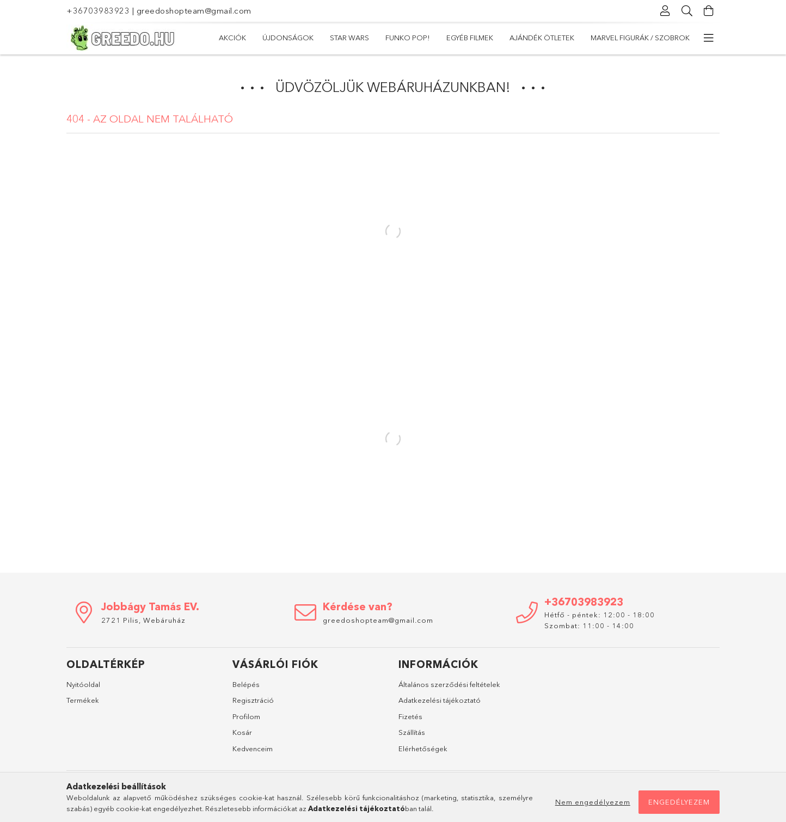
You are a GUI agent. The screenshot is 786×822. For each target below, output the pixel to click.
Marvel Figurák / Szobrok (640, 37)
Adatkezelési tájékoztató (439, 700)
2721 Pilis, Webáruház (143, 620)
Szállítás (411, 732)
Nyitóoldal (83, 684)
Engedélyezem (679, 802)
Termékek (82, 700)
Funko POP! (407, 37)
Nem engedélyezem (592, 802)
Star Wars (349, 37)
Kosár (242, 732)
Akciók (232, 37)
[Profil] (665, 11)
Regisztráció (253, 700)
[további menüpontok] (709, 38)
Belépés (246, 684)
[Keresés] (687, 11)
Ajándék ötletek (541, 37)
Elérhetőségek (422, 748)
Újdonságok (288, 37)
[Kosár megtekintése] (709, 11)
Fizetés (410, 716)
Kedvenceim (252, 748)
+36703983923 (98, 10)
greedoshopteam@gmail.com (194, 10)
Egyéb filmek (469, 37)
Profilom (246, 716)
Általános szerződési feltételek (449, 684)
